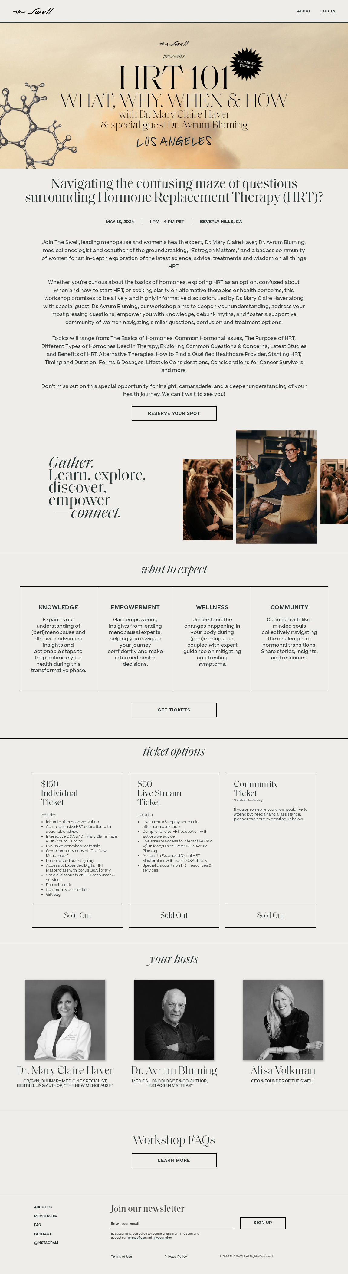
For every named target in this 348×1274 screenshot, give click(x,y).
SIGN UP (263, 1223)
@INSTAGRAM (46, 1243)
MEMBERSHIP (45, 1216)
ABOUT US (43, 1207)
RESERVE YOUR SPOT (174, 413)
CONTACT (42, 1234)
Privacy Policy (162, 1238)
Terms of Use (136, 1238)
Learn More (174, 1160)
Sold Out (77, 916)
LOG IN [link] (328, 11)
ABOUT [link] (304, 11)
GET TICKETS (174, 710)
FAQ (37, 1225)
